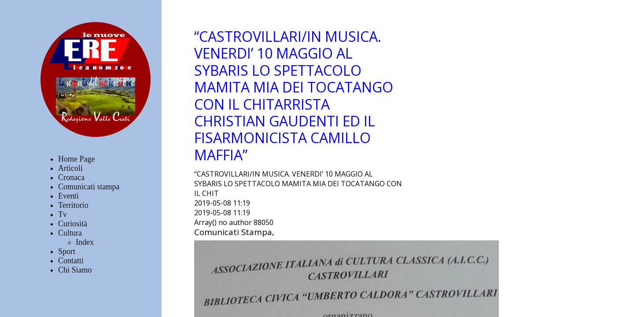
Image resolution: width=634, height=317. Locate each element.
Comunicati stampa (88, 186)
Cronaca (71, 177)
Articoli (70, 168)
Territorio (73, 205)
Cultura (70, 233)
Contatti (71, 260)
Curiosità (72, 223)
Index (85, 242)
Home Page (76, 159)
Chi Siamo (75, 269)
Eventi (68, 196)
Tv (62, 214)
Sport (66, 251)
